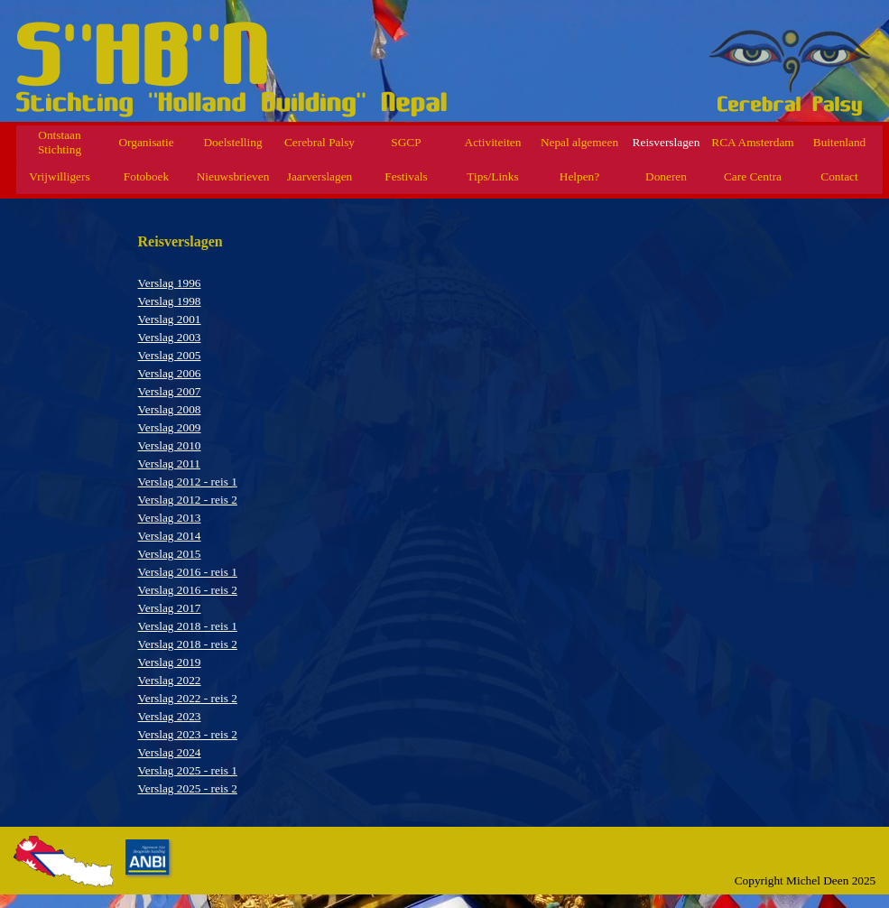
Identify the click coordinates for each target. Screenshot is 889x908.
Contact (838, 176)
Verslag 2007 (169, 391)
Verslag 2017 (169, 608)
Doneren (666, 176)
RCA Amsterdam (752, 142)
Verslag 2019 (169, 662)
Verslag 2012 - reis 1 (187, 481)
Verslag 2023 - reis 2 (187, 734)
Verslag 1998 (169, 301)
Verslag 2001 (169, 319)
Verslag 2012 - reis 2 (187, 499)
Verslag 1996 (169, 283)
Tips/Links (492, 176)
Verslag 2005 (169, 355)
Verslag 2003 (169, 337)
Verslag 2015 (169, 554)
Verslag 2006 (169, 373)
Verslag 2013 (169, 517)
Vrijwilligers (59, 176)
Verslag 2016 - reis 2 (187, 590)
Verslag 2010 (169, 445)
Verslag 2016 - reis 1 (187, 572)
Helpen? (579, 176)
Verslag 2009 (169, 427)
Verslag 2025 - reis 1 (187, 770)
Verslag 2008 (169, 409)
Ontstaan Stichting (59, 142)
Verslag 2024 (169, 752)
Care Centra (753, 176)
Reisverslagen (666, 142)
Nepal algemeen (579, 142)
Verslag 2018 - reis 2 (187, 644)
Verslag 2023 (169, 716)
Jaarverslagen (320, 176)
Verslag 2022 (169, 680)
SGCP (406, 142)
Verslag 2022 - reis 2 (187, 698)
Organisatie (145, 142)
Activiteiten (493, 142)
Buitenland (839, 142)
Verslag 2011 (169, 463)
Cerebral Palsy (319, 142)
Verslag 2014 (169, 535)
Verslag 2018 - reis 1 (187, 626)
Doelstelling (232, 142)
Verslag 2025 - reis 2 (187, 788)
